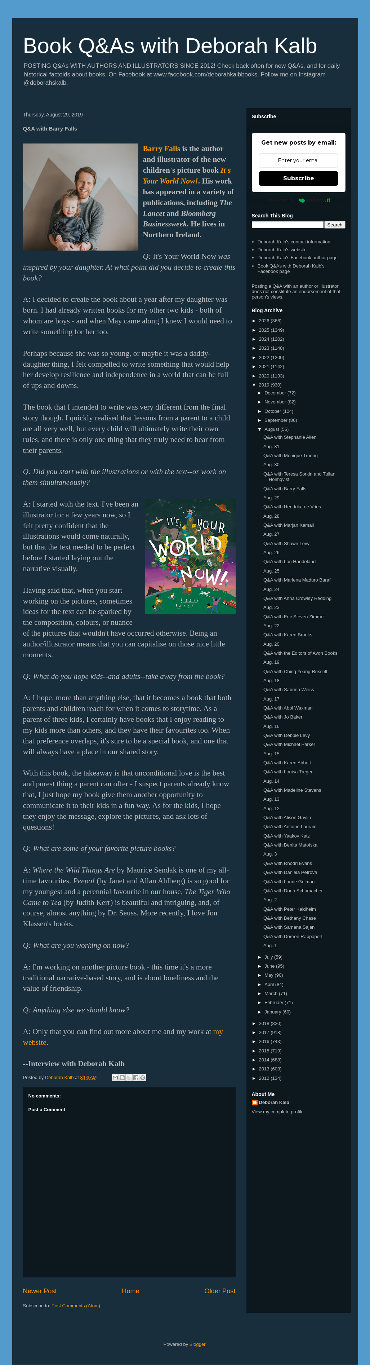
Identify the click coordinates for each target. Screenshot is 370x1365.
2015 (265, 1050)
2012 (265, 1078)
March (271, 993)
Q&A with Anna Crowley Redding (297, 598)
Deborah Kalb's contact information (294, 241)
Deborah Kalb (274, 1102)
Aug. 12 (271, 808)
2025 (265, 330)
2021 (265, 366)
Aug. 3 (270, 854)
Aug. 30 (271, 464)
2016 (265, 1041)
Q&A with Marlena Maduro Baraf (296, 580)
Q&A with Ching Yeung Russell (295, 671)
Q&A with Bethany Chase (289, 918)
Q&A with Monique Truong (290, 455)
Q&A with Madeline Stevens (292, 790)
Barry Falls (161, 148)
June (270, 966)
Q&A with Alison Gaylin (287, 817)
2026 (265, 320)
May (269, 975)
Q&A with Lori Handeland (289, 561)
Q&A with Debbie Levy (286, 735)
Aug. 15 (271, 753)
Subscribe (298, 178)
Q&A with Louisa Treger (288, 771)
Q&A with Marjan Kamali (288, 525)
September (276, 420)
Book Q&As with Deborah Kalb (170, 46)
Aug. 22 (271, 625)
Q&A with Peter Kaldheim (289, 909)
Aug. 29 (271, 497)
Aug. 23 (271, 607)
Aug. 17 (271, 699)
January (273, 1012)
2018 (265, 1023)
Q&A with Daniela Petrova (290, 872)
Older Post (220, 1291)
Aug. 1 (270, 945)
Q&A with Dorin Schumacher (293, 890)
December (275, 393)
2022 (265, 357)
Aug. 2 (270, 899)
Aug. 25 (271, 571)
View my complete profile (278, 1111)
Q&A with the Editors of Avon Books (300, 653)
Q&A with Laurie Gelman (289, 881)
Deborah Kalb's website (282, 249)
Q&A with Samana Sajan (289, 927)
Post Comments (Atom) (76, 1305)
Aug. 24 (271, 589)
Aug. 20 (271, 644)
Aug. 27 (271, 534)
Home (130, 1291)
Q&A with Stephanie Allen (289, 437)
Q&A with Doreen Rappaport (292, 936)
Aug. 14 (271, 781)
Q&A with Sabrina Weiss (288, 689)
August (272, 429)
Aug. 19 (271, 662)
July (269, 957)
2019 (265, 385)
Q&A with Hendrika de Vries (292, 506)
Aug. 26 (271, 552)
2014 (265, 1060)
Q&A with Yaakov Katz (286, 836)
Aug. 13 (271, 799)
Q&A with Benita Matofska (290, 845)
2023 (265, 348)
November (275, 402)
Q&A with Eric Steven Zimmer (294, 616)
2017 (265, 1032)
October (273, 411)
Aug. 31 (271, 446)
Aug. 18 (271, 680)
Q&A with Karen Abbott (287, 762)
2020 (265, 376)
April (269, 984)
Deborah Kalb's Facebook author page (298, 257)
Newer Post (40, 1291)
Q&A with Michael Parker (289, 744)
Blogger (197, 1344)
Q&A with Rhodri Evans (287, 863)
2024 (265, 339)
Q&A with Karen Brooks (287, 634)
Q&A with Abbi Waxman (288, 708)
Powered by (298, 200)
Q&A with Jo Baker (282, 717)
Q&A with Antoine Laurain (289, 826)
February (274, 1002)
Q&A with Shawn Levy (286, 543)
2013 (265, 1069)
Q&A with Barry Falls (284, 488)
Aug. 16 (271, 726)
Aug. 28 (271, 516)
